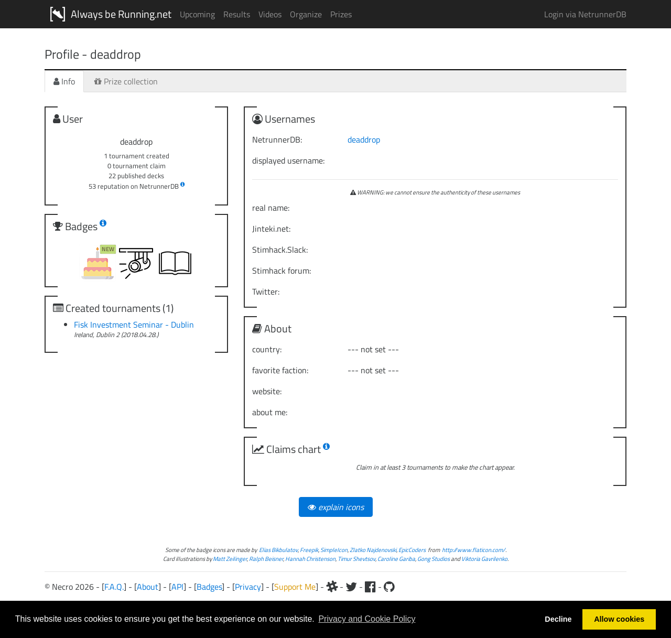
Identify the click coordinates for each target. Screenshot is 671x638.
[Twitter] (351, 586)
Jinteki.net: (271, 228)
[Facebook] (370, 586)
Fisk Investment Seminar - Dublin (134, 324)
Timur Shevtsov (356, 558)
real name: (270, 207)
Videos (270, 14)
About (147, 586)
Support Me (295, 586)
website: (267, 391)
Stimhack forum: (281, 270)
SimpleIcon (334, 549)
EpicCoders (412, 549)
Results (236, 14)
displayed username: (288, 160)
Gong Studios (433, 558)
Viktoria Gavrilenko (484, 558)
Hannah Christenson (310, 558)
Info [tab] (64, 81)
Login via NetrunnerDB (585, 14)
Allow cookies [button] (619, 619)
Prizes (341, 14)
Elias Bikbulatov (278, 549)
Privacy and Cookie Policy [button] (366, 618)
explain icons (336, 507)
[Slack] (332, 586)
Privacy (248, 586)
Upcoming (197, 14)
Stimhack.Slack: (280, 249)
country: (267, 349)
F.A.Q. (114, 586)
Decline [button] (558, 619)
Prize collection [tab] (126, 81)
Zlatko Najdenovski (373, 549)
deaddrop (364, 139)
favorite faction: (280, 370)
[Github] (389, 586)
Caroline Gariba (396, 558)
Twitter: (265, 291)
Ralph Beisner (266, 558)
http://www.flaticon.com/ (473, 549)
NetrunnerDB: (277, 139)
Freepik (309, 549)
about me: (269, 412)
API (177, 586)
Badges (209, 586)
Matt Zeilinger (230, 558)
